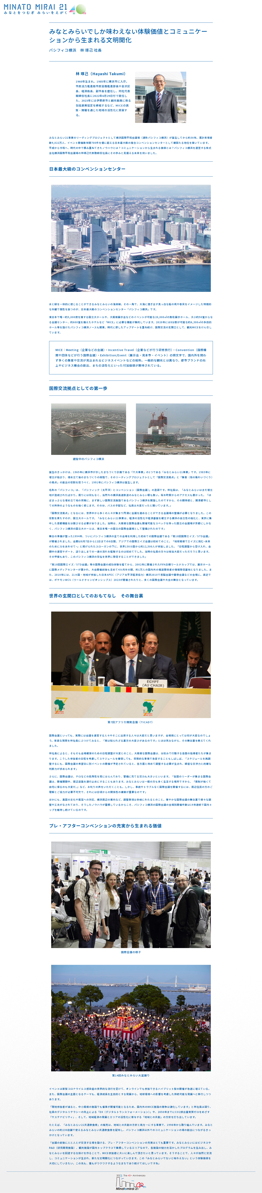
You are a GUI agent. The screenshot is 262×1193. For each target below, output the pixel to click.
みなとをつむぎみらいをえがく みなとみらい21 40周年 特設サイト (45, 9)
